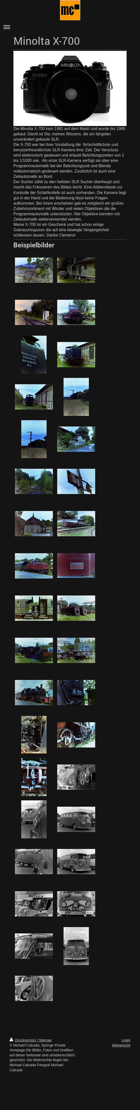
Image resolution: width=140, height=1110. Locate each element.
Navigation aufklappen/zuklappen (70, 27)
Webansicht (121, 1045)
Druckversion (23, 1040)
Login (126, 1040)
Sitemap (45, 1040)
